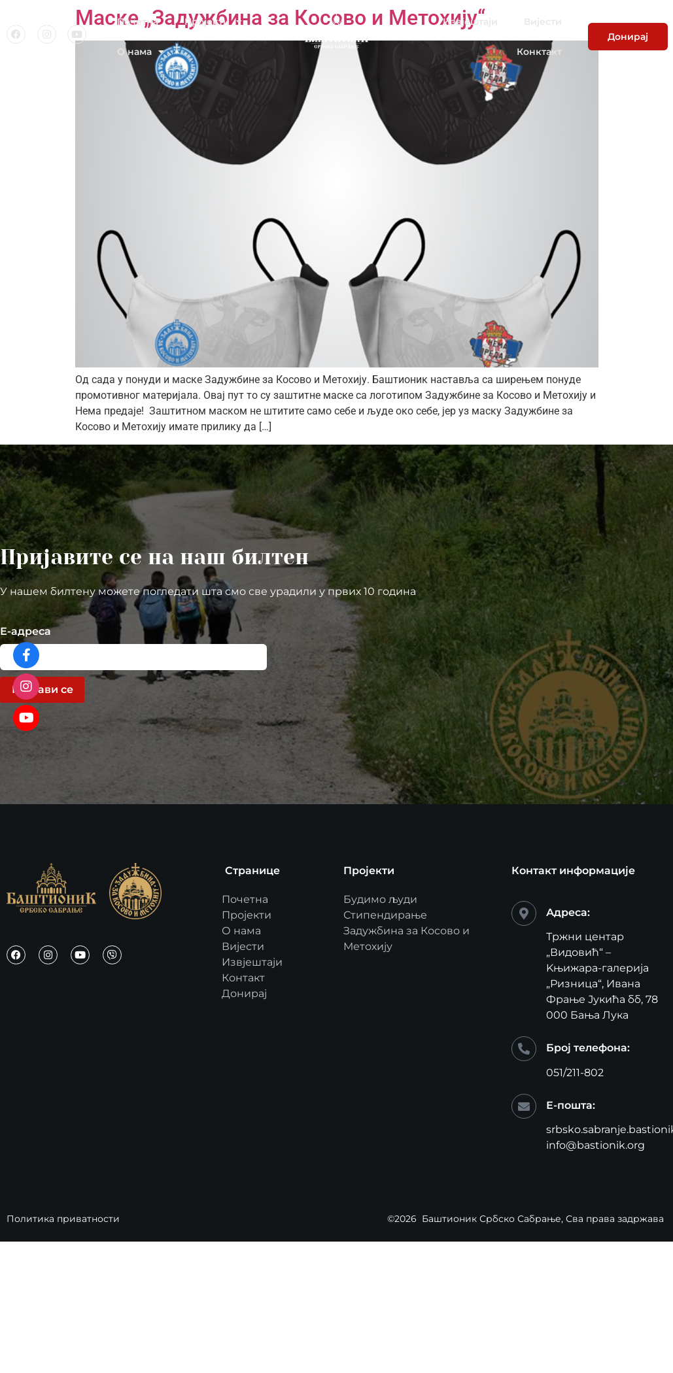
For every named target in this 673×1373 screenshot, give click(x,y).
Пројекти (213, 21)
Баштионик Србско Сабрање (491, 1219)
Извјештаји (470, 21)
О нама (140, 52)
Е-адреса (25, 631)
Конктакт (539, 52)
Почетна (137, 21)
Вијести (543, 21)
